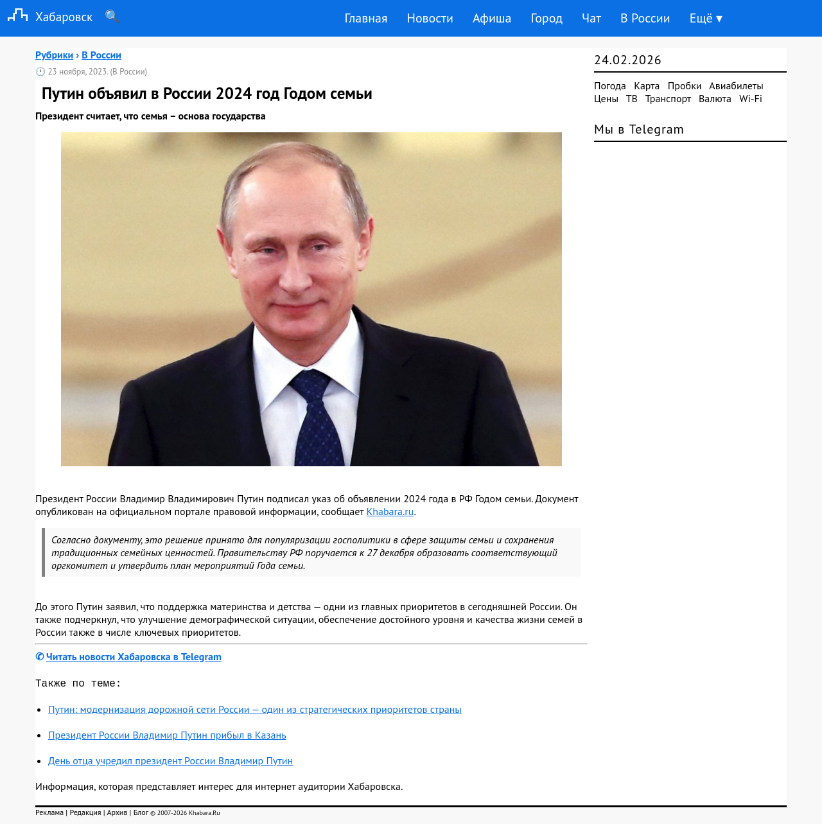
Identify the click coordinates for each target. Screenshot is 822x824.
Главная (365, 18)
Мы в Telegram (639, 129)
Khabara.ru (390, 511)
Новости (430, 18)
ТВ (632, 98)
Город (547, 18)
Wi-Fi (750, 98)
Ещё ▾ (706, 18)
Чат (591, 18)
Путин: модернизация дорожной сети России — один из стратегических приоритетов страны (255, 711)
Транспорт (668, 98)
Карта (647, 85)
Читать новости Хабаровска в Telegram (134, 656)
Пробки (685, 85)
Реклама (49, 815)
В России (645, 18)
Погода (610, 85)
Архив (117, 815)
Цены (606, 98)
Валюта (715, 98)
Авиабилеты (736, 85)
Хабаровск (46, 16)
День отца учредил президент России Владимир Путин (170, 763)
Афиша (492, 18)
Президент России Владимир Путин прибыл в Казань (167, 737)
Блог (141, 815)
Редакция (85, 815)
